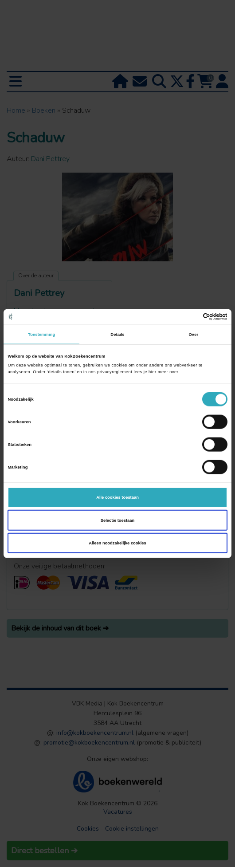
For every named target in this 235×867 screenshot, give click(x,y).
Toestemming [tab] (41, 334)
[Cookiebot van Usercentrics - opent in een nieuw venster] (188, 316)
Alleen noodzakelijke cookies (117, 543)
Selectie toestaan (117, 520)
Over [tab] (193, 334)
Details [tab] (117, 334)
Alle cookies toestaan (117, 497)
